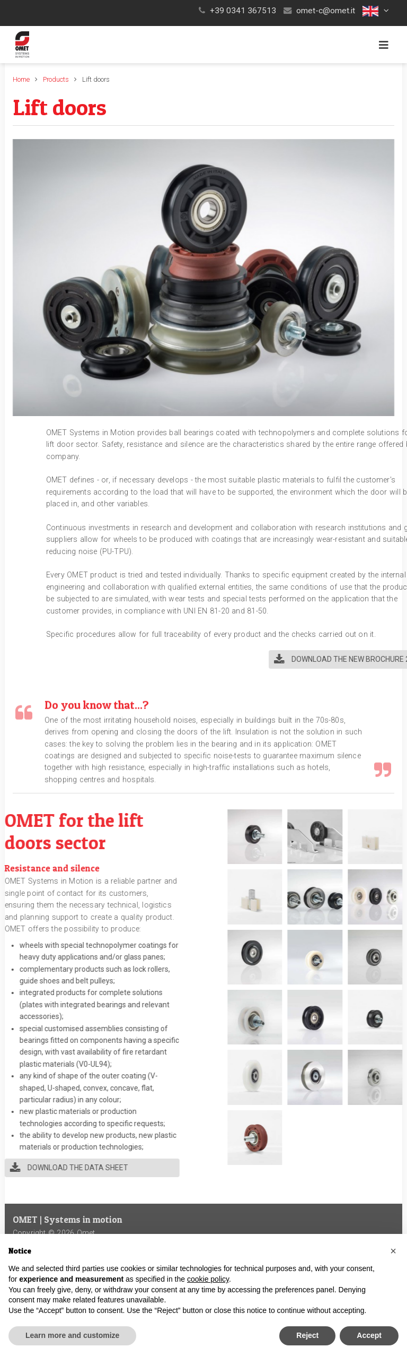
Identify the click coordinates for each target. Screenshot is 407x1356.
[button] (377, 10)
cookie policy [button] (208, 1279)
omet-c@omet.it (325, 10)
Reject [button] (307, 1335)
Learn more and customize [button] (72, 1335)
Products (56, 79)
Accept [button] (369, 1335)
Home (21, 79)
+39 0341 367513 (243, 10)
